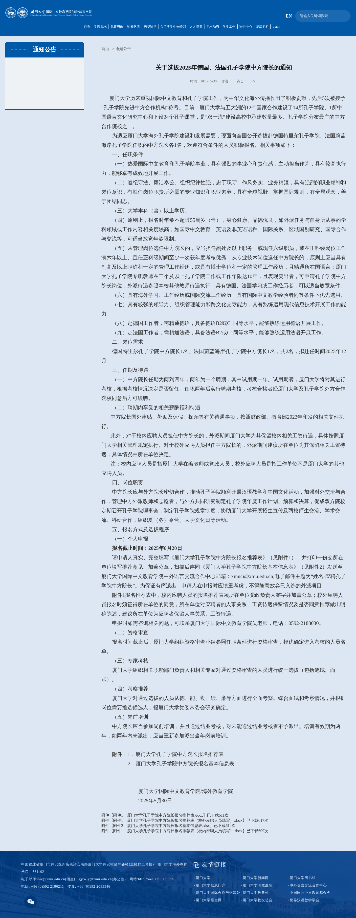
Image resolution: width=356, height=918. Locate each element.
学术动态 (212, 26)
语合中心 (245, 26)
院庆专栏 (262, 26)
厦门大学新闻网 (256, 878)
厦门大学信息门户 (210, 885)
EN (289, 16)
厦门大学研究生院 (257, 885)
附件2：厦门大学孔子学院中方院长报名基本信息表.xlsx (161, 826)
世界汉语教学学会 (304, 900)
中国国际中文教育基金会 (310, 893)
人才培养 (196, 26)
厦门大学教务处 (256, 893)
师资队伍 (133, 26)
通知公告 (123, 49)
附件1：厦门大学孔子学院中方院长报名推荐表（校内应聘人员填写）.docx (178, 831)
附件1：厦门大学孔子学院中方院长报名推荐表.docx (158, 815)
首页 (87, 26)
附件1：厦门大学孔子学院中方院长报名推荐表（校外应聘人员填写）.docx (178, 820)
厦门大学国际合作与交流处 (218, 893)
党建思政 (117, 26)
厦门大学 (203, 878)
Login (276, 26)
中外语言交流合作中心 (308, 885)
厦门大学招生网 (209, 900)
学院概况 (100, 26)
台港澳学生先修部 (173, 26)
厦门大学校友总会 (257, 900)
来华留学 (150, 26)
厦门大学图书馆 (303, 878)
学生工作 (229, 26)
